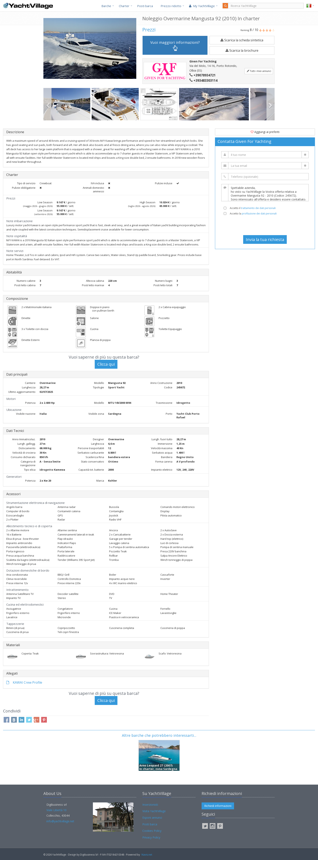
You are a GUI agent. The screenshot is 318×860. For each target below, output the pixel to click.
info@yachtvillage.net (60, 821)
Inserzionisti (150, 804)
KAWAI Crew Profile (24, 682)
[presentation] (265, 225)
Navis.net (147, 854)
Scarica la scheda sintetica (241, 40)
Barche (106, 6)
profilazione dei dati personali (259, 213)
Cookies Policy (151, 831)
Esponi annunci (152, 817)
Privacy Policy (151, 837)
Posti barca (145, 6)
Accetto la (253, 213)
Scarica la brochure (242, 50)
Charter (124, 6)
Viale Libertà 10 (56, 810)
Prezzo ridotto (171, 6)
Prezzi (149, 29)
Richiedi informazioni (217, 806)
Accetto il (253, 208)
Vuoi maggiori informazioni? (175, 45)
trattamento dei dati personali (258, 208)
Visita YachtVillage (154, 811)
